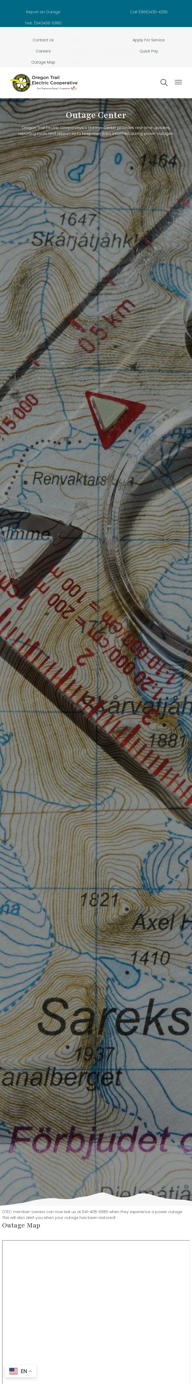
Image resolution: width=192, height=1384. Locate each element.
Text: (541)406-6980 (43, 23)
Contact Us (43, 40)
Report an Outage (43, 12)
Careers (43, 51)
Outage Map (43, 62)
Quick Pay (149, 51)
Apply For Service (149, 40)
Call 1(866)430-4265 (149, 12)
